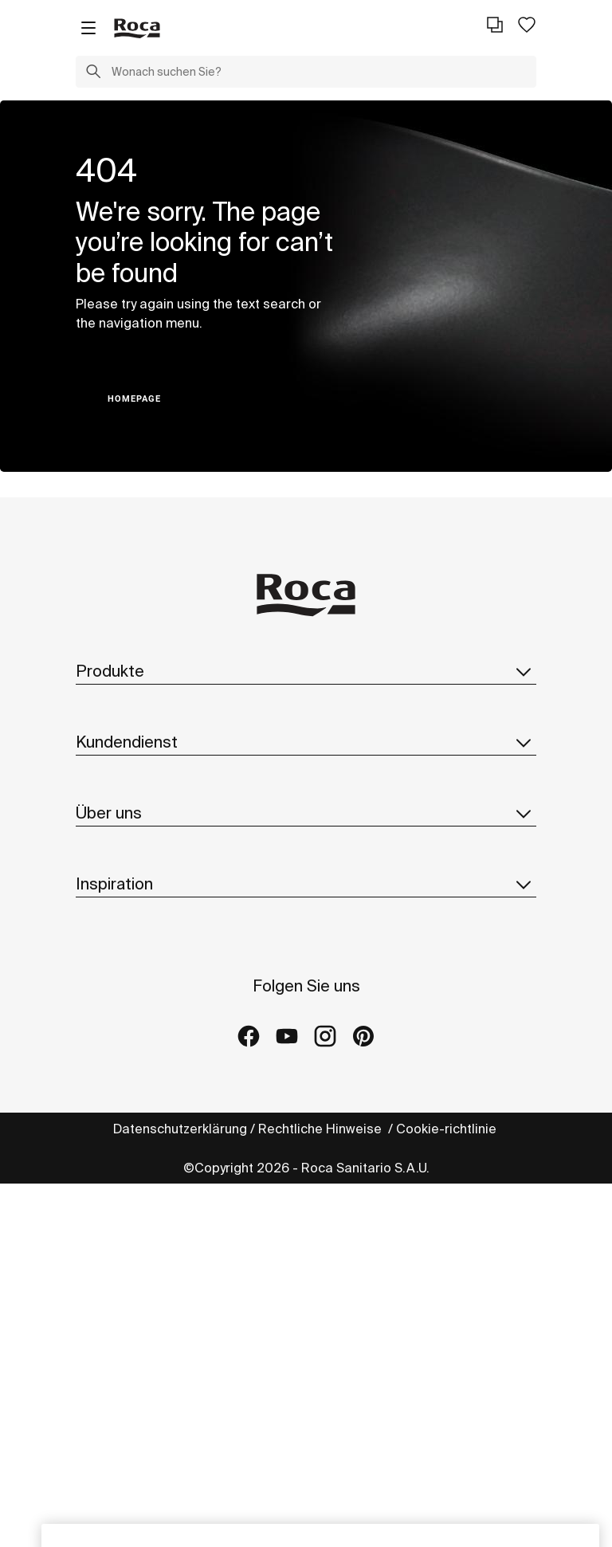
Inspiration (306, 884)
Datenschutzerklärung (180, 1128)
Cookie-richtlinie (448, 1128)
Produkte (306, 671)
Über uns (306, 813)
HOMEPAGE (134, 399)
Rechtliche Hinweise (321, 1128)
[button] (93, 73)
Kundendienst (306, 742)
